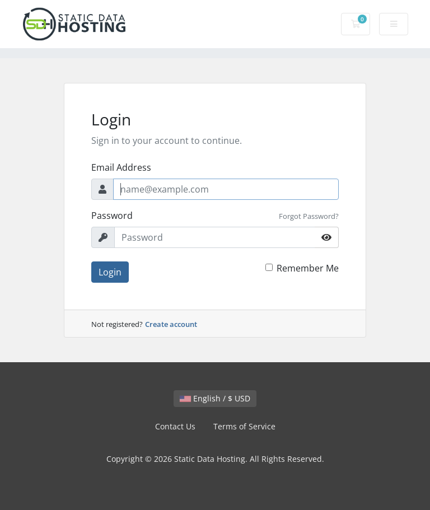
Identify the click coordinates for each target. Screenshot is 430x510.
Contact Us (175, 426)
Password (112, 215)
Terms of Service (244, 426)
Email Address (121, 167)
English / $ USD (215, 398)
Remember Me (308, 268)
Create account (171, 324)
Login (110, 272)
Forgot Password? (309, 216)
